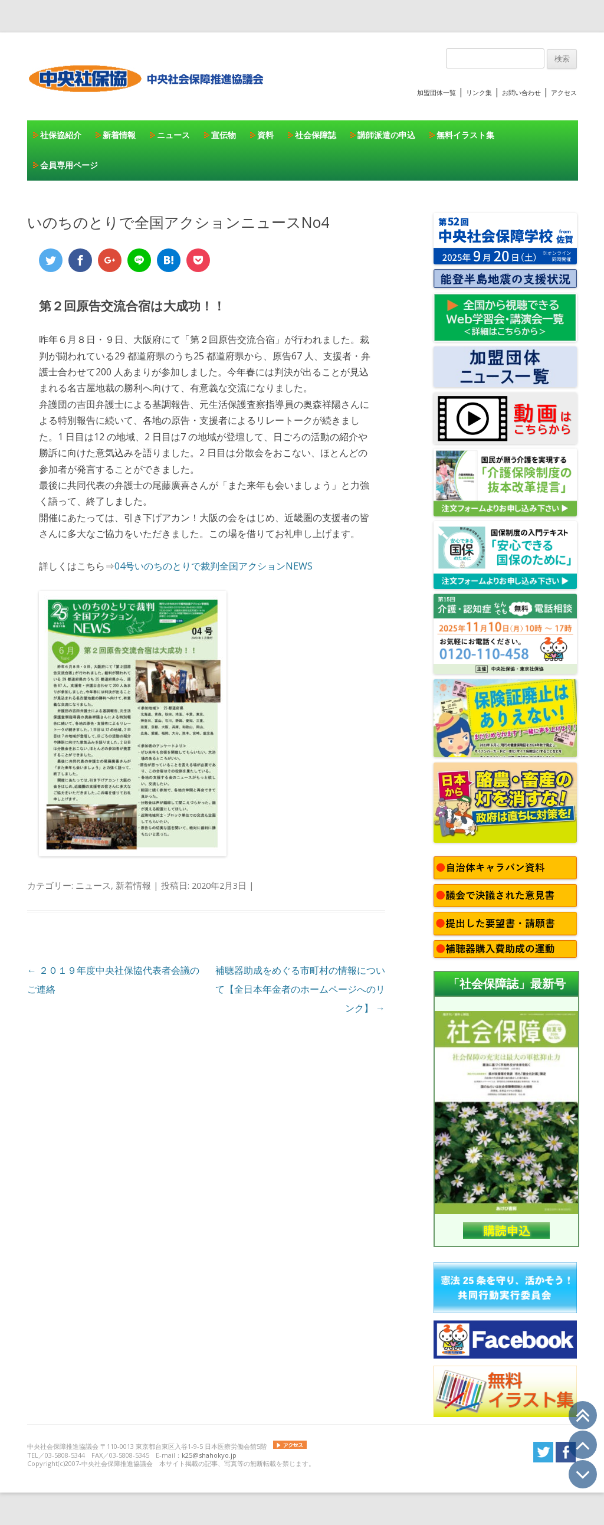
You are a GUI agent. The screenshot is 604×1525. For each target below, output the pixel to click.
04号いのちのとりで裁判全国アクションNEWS (213, 565)
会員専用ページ (69, 165)
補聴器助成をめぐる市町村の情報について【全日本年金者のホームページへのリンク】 (300, 989)
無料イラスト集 (465, 134)
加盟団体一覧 (436, 92)
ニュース (173, 134)
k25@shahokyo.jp (209, 1455)
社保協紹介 (60, 134)
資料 (265, 134)
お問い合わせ (521, 92)
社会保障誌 (315, 134)
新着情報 (119, 134)
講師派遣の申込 (386, 134)
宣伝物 (223, 134)
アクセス (564, 92)
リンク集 (479, 92)
